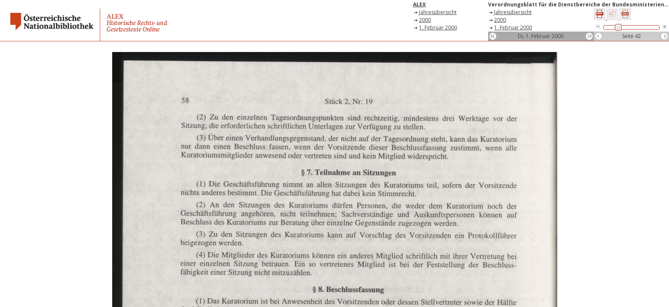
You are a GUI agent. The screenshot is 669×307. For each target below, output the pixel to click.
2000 (425, 19)
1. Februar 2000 (438, 27)
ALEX (419, 4)
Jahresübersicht (438, 12)
